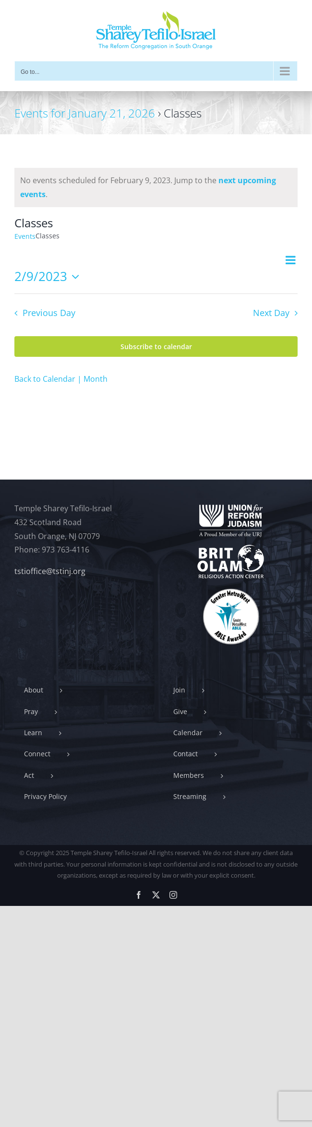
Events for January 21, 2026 (84, 113)
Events (25, 236)
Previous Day (49, 312)
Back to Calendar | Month (61, 379)
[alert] (156, 187)
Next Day (271, 312)
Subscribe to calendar (156, 346)
